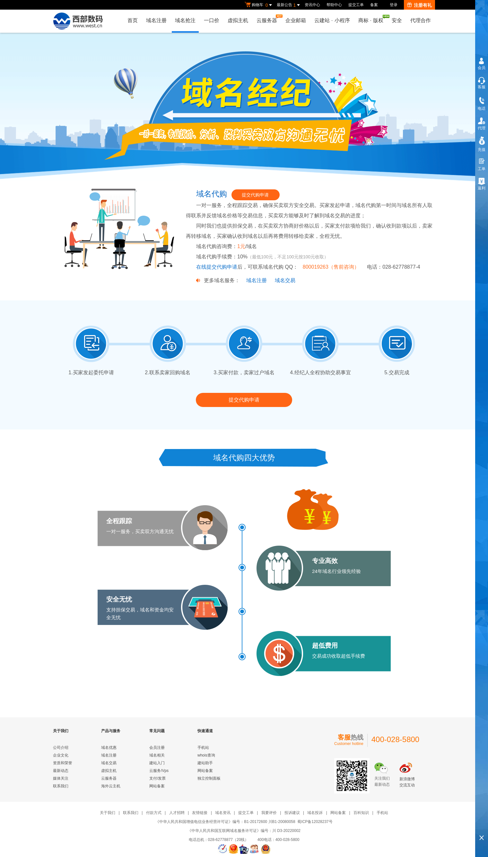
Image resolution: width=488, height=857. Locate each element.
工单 (481, 169)
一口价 (211, 20)
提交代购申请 (255, 194)
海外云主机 (110, 786)
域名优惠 (109, 747)
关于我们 (107, 812)
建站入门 (157, 763)
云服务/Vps (159, 770)
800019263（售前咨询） (332, 267)
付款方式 (153, 812)
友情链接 (199, 812)
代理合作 (420, 20)
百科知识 (361, 812)
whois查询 (206, 755)
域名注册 (156, 20)
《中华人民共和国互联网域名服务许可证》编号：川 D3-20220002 (244, 830)
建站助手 (205, 763)
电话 (481, 108)
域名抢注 (185, 20)
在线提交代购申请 (216, 267)
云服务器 (268, 18)
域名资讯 (223, 812)
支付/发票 (157, 778)
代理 (481, 128)
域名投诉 (315, 812)
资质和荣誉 (62, 763)
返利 (481, 188)
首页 (132, 20)
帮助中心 (334, 5)
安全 (397, 20)
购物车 (259, 5)
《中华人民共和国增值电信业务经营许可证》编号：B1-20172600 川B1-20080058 (225, 821)
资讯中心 (312, 5)
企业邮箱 (295, 20)
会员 (481, 67)
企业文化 (60, 755)
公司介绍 (60, 747)
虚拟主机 (238, 20)
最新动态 (60, 770)
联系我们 (60, 786)
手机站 (203, 747)
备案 (374, 5)
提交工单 (356, 5)
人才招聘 (177, 812)
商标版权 (372, 19)
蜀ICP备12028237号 (314, 821)
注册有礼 (419, 5)
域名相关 (157, 755)
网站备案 (157, 786)
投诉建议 (292, 812)
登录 (393, 5)
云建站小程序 (332, 20)
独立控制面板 (209, 778)
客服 (481, 87)
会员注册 (157, 747)
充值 (481, 149)
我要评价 (269, 812)
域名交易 (285, 280)
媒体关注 (60, 778)
